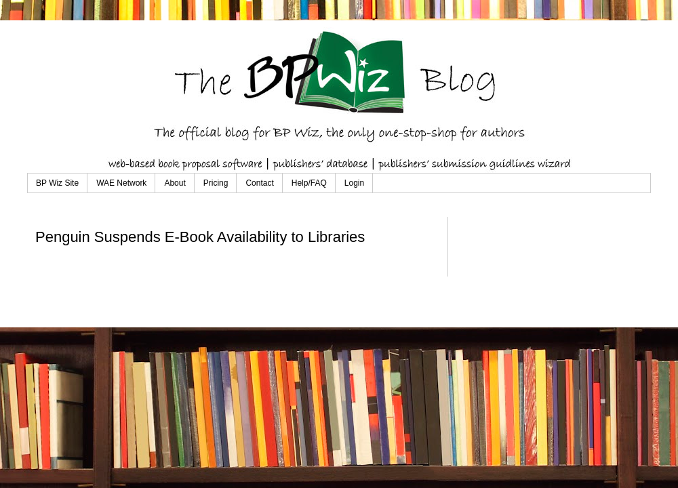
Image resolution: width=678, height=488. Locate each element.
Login (354, 183)
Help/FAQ (309, 183)
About (174, 183)
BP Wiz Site (57, 183)
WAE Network (121, 183)
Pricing (215, 183)
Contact (259, 183)
